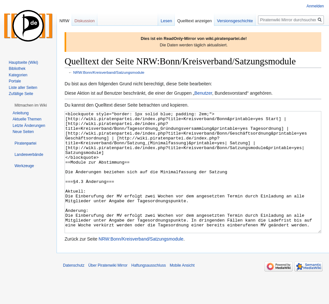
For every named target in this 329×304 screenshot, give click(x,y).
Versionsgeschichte (235, 20)
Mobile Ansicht (182, 289)
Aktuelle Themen (27, 119)
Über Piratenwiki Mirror (108, 289)
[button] (30, 105)
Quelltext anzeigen (194, 20)
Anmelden (315, 6)
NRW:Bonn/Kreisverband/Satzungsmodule (109, 72)
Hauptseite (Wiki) (23, 62)
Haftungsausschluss (148, 289)
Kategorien (18, 75)
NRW (64, 20)
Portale (15, 81)
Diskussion (85, 20)
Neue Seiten (23, 131)
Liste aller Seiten (23, 87)
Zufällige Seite (21, 93)
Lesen (166, 20)
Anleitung (21, 113)
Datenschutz (73, 289)
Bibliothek (17, 68)
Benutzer (203, 93)
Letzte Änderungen (29, 125)
